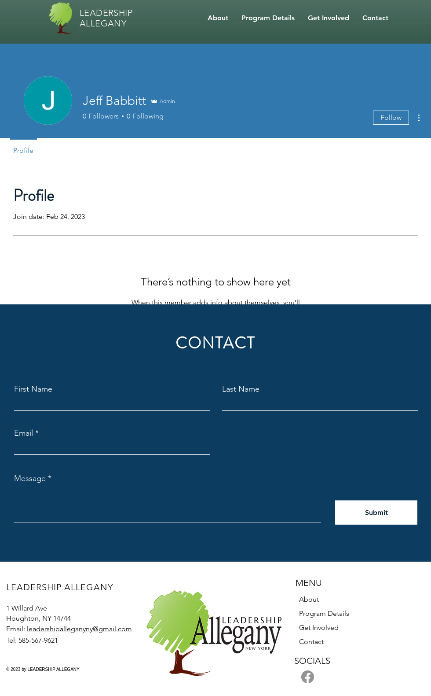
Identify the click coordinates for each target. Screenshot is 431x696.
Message (30, 478)
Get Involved (319, 627)
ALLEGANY (103, 23)
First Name (33, 389)
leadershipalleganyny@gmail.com (79, 629)
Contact (311, 641)
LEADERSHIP (106, 12)
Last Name (240, 389)
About (309, 599)
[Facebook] (307, 676)
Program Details (324, 613)
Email (23, 433)
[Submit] (376, 512)
